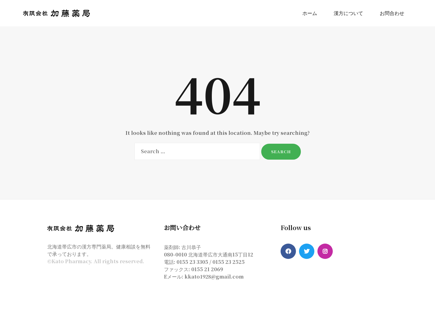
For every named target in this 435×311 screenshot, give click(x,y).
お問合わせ (392, 13)
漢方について (348, 13)
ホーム (309, 13)
